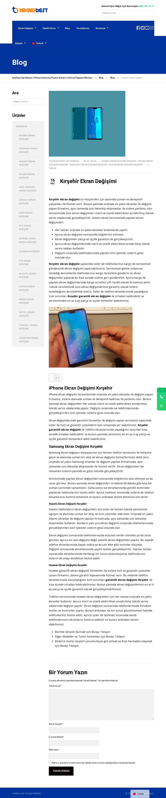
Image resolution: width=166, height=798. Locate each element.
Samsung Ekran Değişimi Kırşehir (88, 164)
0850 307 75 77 (146, 6)
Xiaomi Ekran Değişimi (27, 176)
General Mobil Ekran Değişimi (27, 240)
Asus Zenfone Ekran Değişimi (27, 189)
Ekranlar (21, 126)
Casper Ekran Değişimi (27, 288)
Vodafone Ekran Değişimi (28, 339)
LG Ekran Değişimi (29, 251)
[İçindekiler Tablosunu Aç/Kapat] (55, 377)
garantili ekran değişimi (95, 296)
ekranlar (131, 204)
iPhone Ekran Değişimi (27, 137)
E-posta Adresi (56, 737)
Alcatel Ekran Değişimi (27, 275)
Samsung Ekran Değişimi (28, 150)
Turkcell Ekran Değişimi (28, 327)
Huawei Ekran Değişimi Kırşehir (118, 161)
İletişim (19, 43)
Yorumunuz (55, 686)
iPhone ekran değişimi (63, 394)
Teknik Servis (49, 28)
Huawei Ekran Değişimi (27, 163)
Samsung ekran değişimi (64, 452)
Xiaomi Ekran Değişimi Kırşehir (126, 164)
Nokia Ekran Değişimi (26, 301)
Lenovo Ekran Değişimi (27, 201)
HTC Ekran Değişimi (25, 227)
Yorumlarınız (82, 28)
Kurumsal (100, 28)
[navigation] (139, 794)
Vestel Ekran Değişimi (26, 314)
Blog (67, 28)
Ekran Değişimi (25, 28)
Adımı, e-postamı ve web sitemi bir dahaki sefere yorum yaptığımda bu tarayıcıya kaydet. (94, 763)
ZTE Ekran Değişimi (25, 262)
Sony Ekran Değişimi (25, 214)
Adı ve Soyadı (56, 724)
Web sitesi (53, 750)
